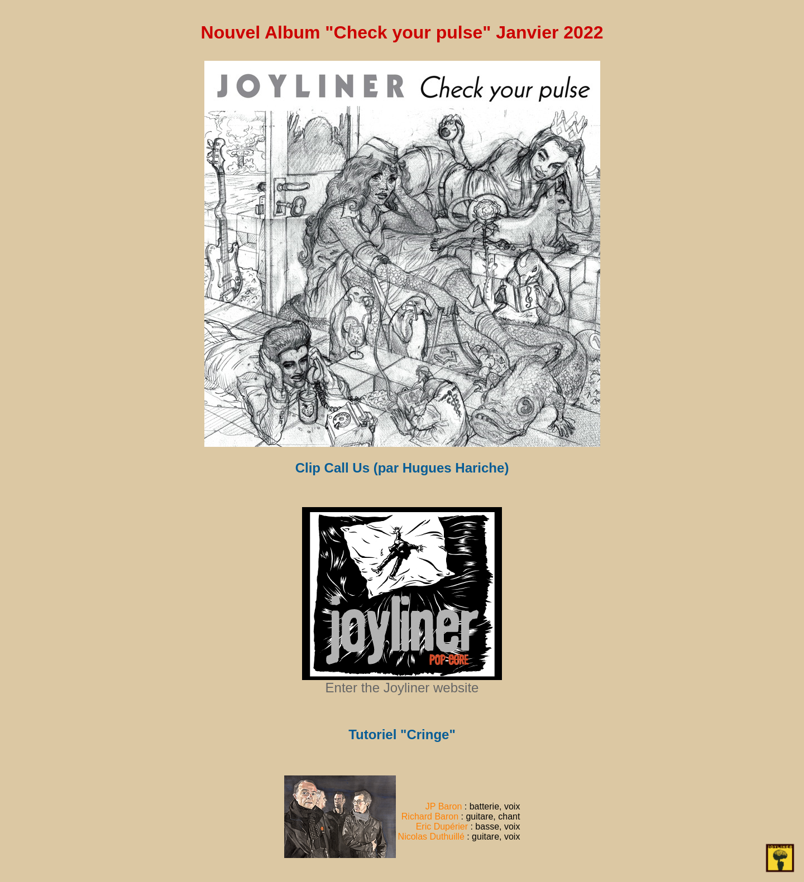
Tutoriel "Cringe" (402, 734)
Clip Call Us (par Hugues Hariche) (402, 467)
